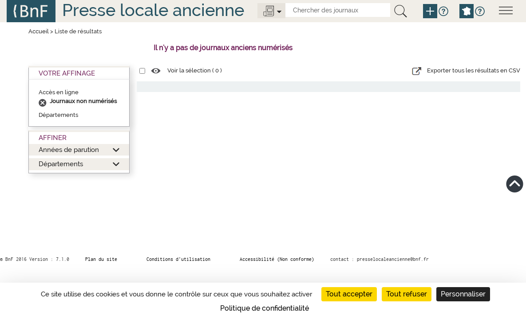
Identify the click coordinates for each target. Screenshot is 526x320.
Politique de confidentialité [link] (264, 308)
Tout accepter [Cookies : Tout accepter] (349, 294)
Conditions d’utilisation (178, 259)
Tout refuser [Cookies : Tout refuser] (406, 294)
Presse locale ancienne (153, 10)
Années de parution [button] (69, 149)
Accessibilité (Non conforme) (277, 259)
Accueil (38, 31)
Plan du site (101, 259)
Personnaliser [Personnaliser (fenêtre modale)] (463, 294)
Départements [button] (61, 164)
